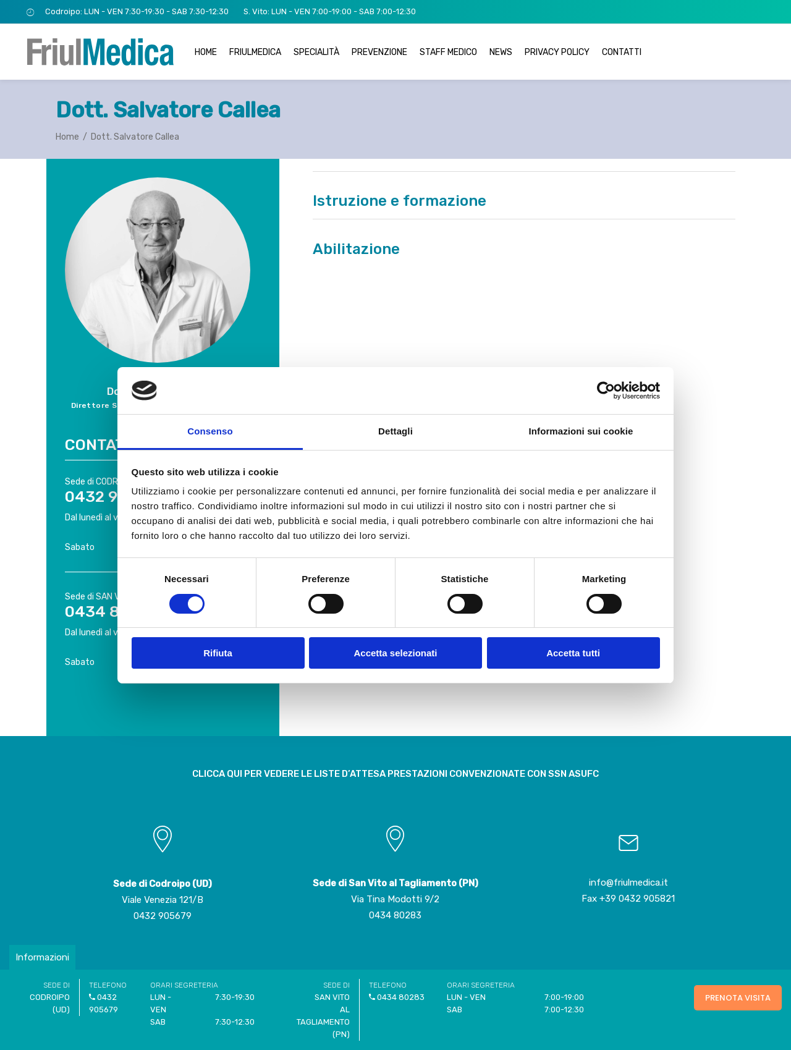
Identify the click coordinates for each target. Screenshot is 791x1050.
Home (67, 137)
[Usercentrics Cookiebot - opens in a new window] (606, 390)
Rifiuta (217, 653)
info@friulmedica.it (628, 882)
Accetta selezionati (395, 653)
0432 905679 (162, 915)
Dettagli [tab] (395, 431)
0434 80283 (395, 915)
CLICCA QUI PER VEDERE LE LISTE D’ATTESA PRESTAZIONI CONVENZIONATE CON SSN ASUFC (395, 773)
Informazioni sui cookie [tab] (581, 431)
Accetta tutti (573, 653)
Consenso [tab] (209, 431)
